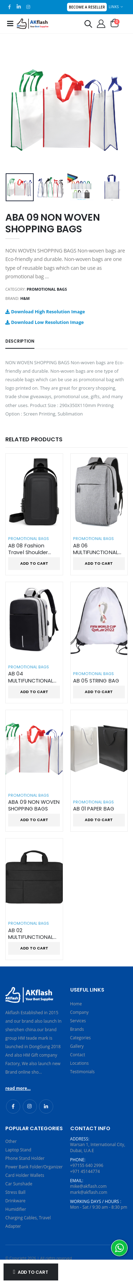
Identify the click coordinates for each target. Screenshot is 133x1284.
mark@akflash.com (88, 1192)
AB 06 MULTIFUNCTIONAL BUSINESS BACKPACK (98, 549)
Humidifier (15, 1209)
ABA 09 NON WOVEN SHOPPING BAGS (34, 805)
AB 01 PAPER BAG (93, 809)
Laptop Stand (18, 1149)
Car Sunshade (18, 1183)
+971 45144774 (85, 1171)
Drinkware (15, 1200)
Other (11, 1141)
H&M (25, 298)
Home (76, 1003)
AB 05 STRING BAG (96, 681)
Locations (79, 1063)
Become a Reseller (87, 7)
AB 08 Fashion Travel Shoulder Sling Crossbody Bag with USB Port (30, 549)
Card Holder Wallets (24, 1175)
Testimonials (82, 1071)
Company (79, 1012)
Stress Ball (15, 1192)
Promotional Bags (47, 289)
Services (78, 1020)
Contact (77, 1054)
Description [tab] (19, 341)
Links (114, 6)
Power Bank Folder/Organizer (34, 1166)
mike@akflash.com (88, 1186)
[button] (88, 25)
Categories (80, 1037)
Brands (77, 1029)
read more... (18, 1088)
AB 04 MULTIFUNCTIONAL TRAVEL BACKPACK (31, 677)
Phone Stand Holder (25, 1158)
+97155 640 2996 (87, 1165)
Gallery (77, 1046)
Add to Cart (33, 1272)
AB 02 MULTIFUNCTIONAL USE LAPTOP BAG (30, 934)
